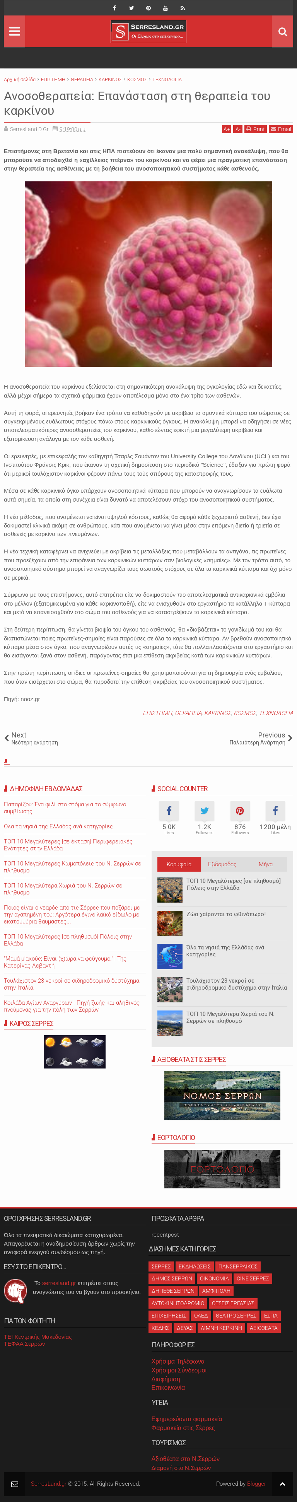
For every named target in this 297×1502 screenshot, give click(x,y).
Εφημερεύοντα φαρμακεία (187, 1419)
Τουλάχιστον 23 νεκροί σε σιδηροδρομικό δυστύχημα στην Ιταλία (236, 984)
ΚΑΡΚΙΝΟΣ (217, 713)
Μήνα (266, 864)
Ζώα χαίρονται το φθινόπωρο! (226, 914)
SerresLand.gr (49, 1483)
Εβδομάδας (222, 864)
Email (281, 129)
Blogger (256, 1483)
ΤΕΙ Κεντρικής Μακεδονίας (38, 1336)
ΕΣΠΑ (271, 1316)
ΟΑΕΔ (201, 1316)
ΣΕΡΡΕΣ (161, 1266)
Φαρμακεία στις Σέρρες (183, 1428)
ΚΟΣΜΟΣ (245, 713)
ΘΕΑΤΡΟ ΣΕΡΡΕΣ (236, 1316)
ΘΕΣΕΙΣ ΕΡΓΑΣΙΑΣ (233, 1303)
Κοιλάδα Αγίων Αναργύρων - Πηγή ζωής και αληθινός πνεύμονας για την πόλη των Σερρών (72, 1006)
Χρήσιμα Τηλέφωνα (178, 1361)
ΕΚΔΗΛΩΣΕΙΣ (195, 1266)
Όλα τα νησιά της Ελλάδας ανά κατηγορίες (225, 951)
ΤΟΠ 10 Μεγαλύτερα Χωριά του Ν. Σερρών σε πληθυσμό (230, 1017)
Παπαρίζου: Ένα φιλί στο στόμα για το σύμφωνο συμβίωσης (65, 808)
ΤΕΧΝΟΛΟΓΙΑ (276, 713)
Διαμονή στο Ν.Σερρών (181, 1467)
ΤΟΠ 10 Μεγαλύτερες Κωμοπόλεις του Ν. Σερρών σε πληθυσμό (72, 867)
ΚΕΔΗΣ (160, 1328)
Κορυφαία (179, 864)
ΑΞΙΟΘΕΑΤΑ (264, 1328)
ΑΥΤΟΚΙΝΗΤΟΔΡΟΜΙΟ (178, 1303)
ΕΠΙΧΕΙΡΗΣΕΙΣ (169, 1316)
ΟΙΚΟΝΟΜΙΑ (214, 1278)
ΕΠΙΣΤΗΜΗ (157, 713)
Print (255, 129)
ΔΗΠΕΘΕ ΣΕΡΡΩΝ (173, 1291)
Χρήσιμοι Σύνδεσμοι (179, 1370)
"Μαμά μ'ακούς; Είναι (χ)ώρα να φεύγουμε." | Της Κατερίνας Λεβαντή (65, 962)
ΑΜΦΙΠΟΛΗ (216, 1291)
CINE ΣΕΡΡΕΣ (253, 1278)
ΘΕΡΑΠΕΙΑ (188, 713)
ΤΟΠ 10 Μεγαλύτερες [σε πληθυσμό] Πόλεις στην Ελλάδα (233, 884)
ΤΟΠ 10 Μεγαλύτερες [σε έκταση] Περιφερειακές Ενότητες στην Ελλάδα (68, 845)
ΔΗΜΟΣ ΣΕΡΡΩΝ (172, 1278)
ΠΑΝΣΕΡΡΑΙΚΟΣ (238, 1266)
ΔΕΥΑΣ (185, 1328)
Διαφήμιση (166, 1379)
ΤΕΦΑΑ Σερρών (24, 1343)
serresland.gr (59, 1283)
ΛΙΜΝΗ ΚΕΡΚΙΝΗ (221, 1328)
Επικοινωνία (168, 1387)
